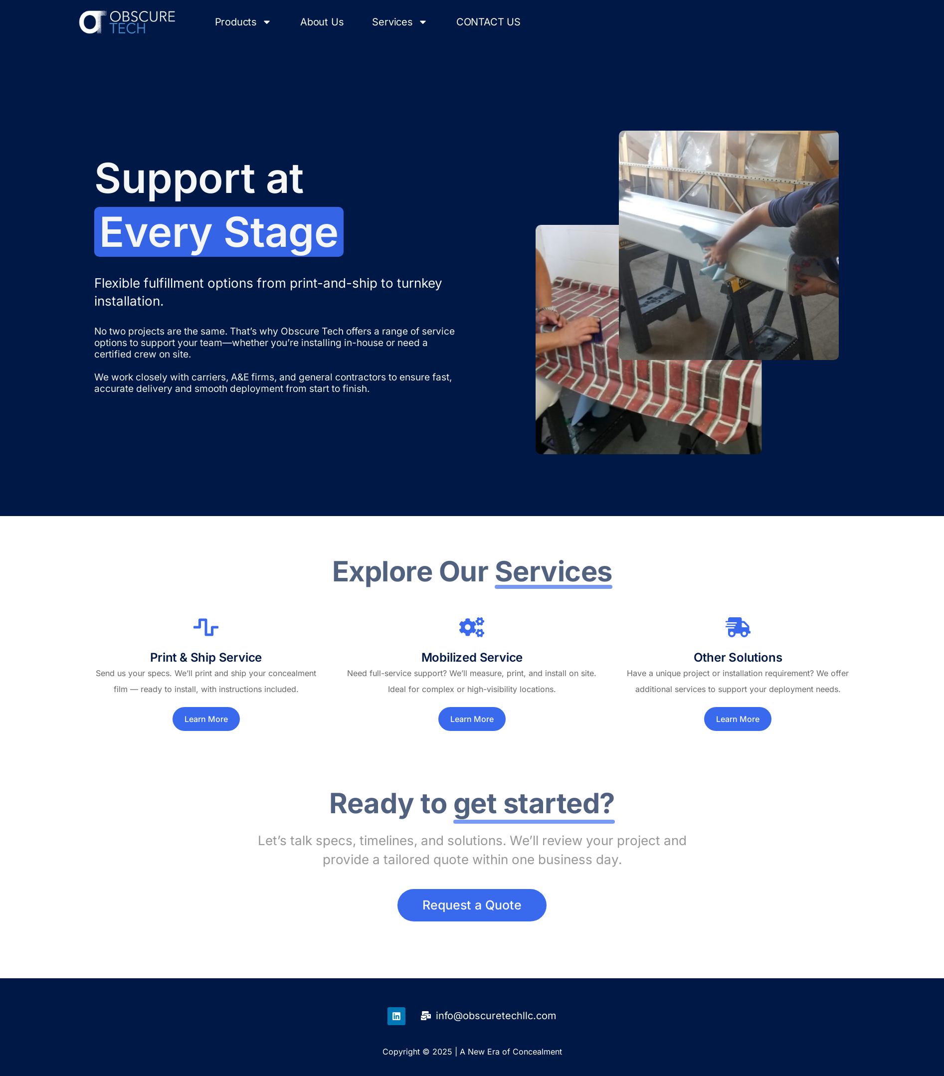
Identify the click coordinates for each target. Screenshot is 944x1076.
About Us (322, 22)
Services (399, 22)
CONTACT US (488, 22)
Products (243, 22)
